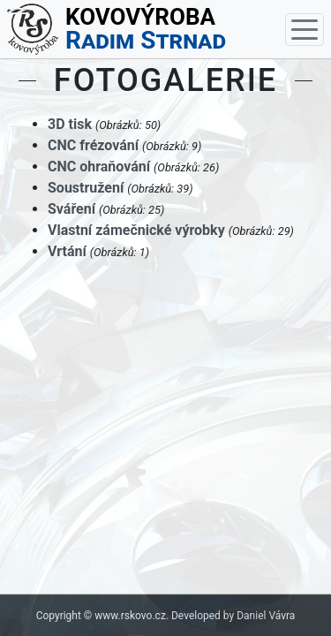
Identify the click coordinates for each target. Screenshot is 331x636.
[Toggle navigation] (304, 29)
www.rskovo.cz (130, 616)
